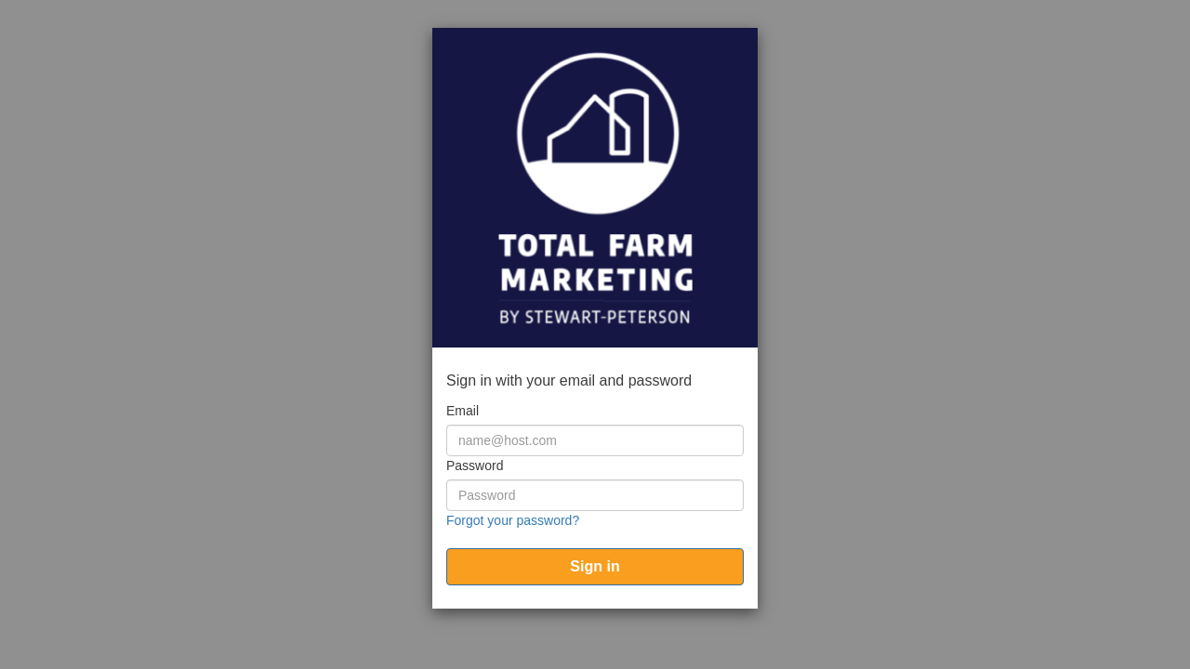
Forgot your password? (512, 520)
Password (474, 465)
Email (462, 410)
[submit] (595, 566)
